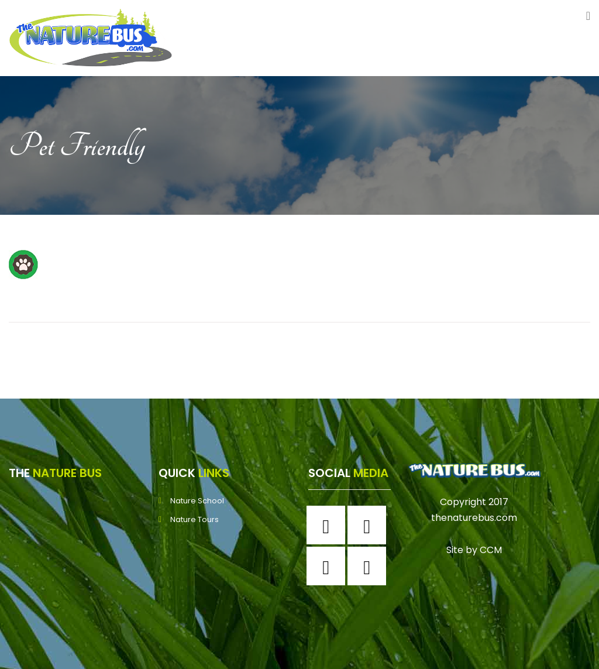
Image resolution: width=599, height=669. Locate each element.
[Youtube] (369, 566)
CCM (491, 550)
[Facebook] (328, 525)
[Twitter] (328, 566)
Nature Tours (194, 519)
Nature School (197, 500)
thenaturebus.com (474, 517)
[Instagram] (369, 525)
